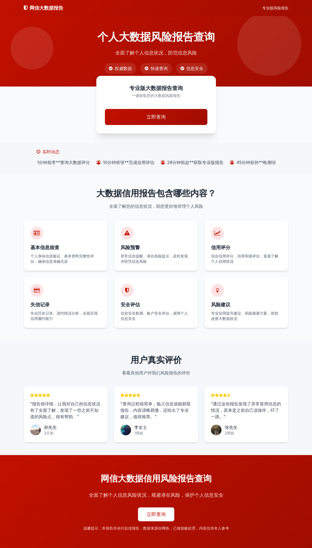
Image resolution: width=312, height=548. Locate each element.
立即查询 (156, 117)
